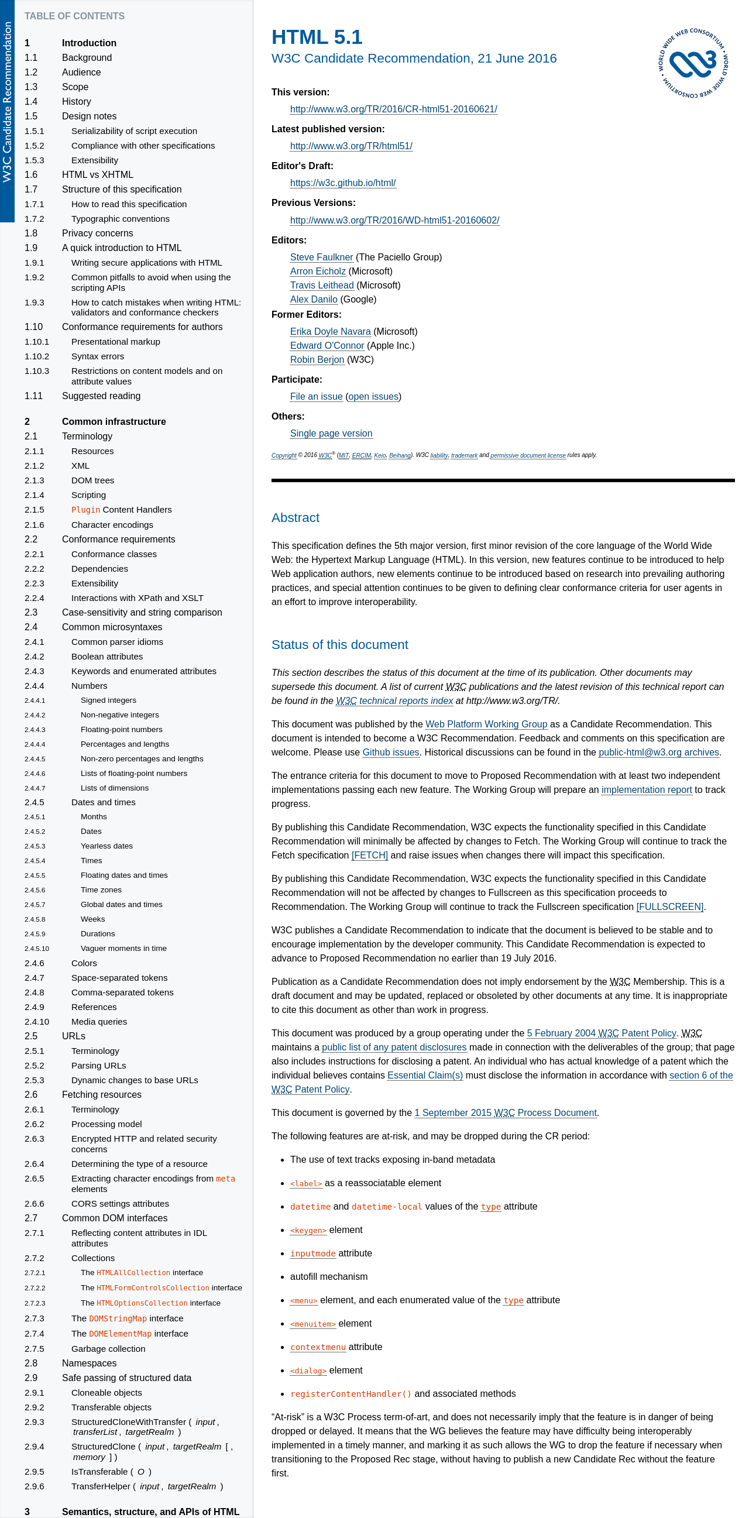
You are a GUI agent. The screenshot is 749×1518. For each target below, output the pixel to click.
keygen (308, 1230)
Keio (380, 455)
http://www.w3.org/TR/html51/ (351, 146)
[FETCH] (370, 855)
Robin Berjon (317, 360)
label (306, 1183)
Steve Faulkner (321, 257)
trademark (464, 455)
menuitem (313, 1324)
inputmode (313, 1253)
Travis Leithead (322, 285)
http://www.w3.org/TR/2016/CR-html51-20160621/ (393, 109)
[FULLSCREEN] (670, 907)
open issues (373, 396)
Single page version (331, 433)
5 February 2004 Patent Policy (601, 1033)
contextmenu (318, 1347)
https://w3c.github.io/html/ (343, 183)
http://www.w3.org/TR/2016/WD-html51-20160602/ (395, 220)
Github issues (391, 752)
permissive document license (528, 455)
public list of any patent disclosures (394, 1047)
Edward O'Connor (327, 346)
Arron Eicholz (318, 271)
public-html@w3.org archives (659, 752)
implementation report (647, 790)
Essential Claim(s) (425, 1075)
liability (439, 455)
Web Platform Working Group (486, 724)
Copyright (284, 455)
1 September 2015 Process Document (506, 1113)
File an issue (316, 396)
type (491, 1206)
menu (304, 1300)
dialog (308, 1370)
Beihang (400, 455)
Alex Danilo (314, 299)
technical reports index (394, 701)
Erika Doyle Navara (330, 331)
